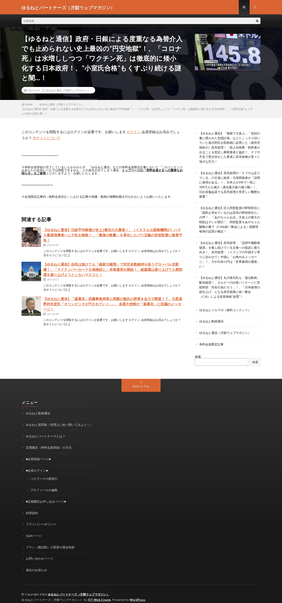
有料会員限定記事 (211, 340)
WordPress (138, 593)
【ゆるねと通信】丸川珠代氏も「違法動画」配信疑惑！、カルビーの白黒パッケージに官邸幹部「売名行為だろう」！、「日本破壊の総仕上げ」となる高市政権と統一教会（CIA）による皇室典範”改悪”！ (229, 284)
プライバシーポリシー (41, 518)
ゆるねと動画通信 (211, 317)
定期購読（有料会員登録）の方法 (48, 443)
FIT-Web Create (100, 593)
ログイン (133, 133)
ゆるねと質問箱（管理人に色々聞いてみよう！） (59, 420)
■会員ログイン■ (37, 465)
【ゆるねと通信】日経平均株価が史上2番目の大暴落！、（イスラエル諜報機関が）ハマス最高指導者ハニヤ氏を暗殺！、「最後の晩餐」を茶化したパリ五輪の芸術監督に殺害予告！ (112, 236)
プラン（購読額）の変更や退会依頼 (50, 541)
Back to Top (141, 382)
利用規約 (32, 507)
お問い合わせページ (39, 552)
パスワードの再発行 (44, 473)
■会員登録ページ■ (38, 454)
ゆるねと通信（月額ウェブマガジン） (68, 91)
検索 (198, 352)
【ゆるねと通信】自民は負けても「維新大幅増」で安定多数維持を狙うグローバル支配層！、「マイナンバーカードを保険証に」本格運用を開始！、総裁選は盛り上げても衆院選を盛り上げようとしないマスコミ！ (112, 270)
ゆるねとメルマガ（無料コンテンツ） (225, 306)
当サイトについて (46, 139)
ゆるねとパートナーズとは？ (45, 431)
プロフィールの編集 (44, 485)
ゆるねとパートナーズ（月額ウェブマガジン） (78, 588)
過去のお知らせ (36, 563)
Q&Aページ (34, 530)
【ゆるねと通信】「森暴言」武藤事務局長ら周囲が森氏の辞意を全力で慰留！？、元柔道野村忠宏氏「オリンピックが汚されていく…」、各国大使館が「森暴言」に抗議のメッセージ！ (112, 304)
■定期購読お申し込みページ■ (46, 496)
